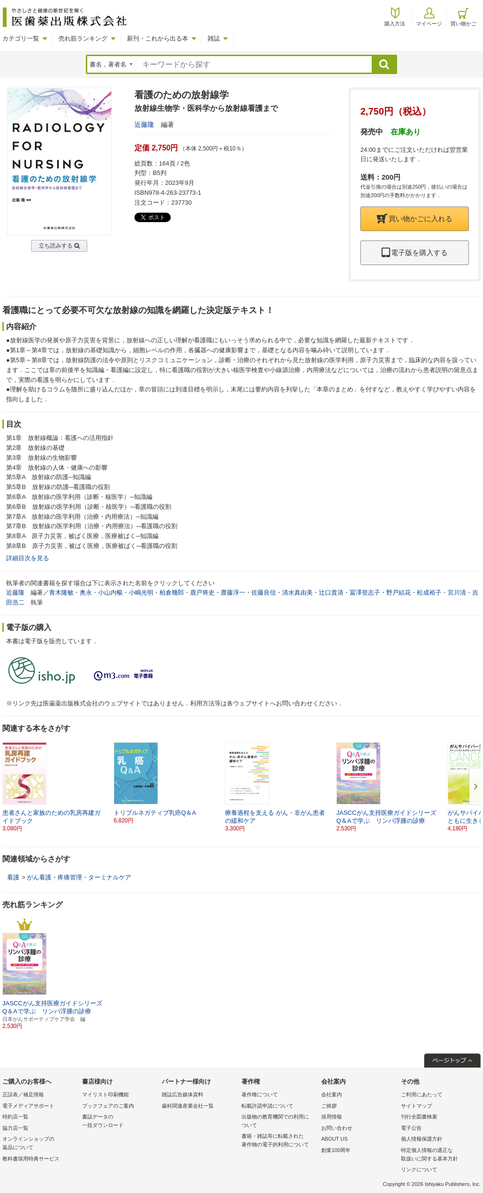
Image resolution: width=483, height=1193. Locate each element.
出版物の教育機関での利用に (279, 1121)
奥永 (86, 592)
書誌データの (119, 1121)
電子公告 (411, 1128)
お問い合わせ (336, 1128)
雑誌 (214, 38)
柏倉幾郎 (171, 592)
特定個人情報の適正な (438, 1155)
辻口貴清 (331, 592)
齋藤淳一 (233, 592)
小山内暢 (110, 592)
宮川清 (457, 592)
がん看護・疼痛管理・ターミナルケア (79, 877)
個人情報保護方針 (421, 1139)
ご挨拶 (329, 1106)
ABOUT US (334, 1139)
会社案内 (331, 1094)
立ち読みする (56, 245)
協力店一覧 (15, 1128)
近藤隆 (144, 124)
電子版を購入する (415, 253)
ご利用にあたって (421, 1094)
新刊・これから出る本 (157, 38)
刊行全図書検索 (419, 1116)
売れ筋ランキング (83, 38)
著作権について (260, 1094)
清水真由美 (297, 592)
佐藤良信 (263, 592)
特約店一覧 (15, 1116)
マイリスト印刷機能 (105, 1094)
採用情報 (331, 1116)
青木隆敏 (61, 592)
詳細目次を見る (27, 558)
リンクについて (419, 1169)
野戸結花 (398, 592)
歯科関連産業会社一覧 (188, 1106)
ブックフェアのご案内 (108, 1106)
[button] (474, 787)
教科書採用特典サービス (30, 1158)
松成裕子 (429, 592)
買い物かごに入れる (414, 219)
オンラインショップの (39, 1144)
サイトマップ (416, 1106)
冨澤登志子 (365, 592)
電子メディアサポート (28, 1106)
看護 (13, 877)
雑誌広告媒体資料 (182, 1094)
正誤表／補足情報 (23, 1094)
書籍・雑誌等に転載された (279, 1141)
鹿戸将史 (202, 592)
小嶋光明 (141, 592)
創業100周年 (335, 1150)
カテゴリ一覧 (20, 38)
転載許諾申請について (267, 1106)
